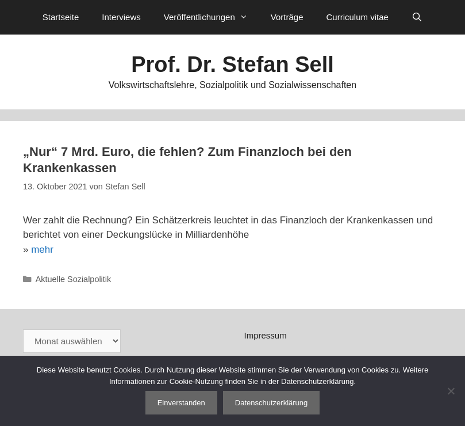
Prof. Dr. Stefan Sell (232, 64)
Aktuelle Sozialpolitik (74, 279)
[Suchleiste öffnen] (417, 17)
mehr (42, 249)
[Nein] (450, 391)
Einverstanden (181, 402)
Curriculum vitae (357, 17)
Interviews (121, 17)
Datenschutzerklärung (271, 402)
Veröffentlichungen (211, 17)
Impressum (265, 335)
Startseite (61, 17)
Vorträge (287, 17)
